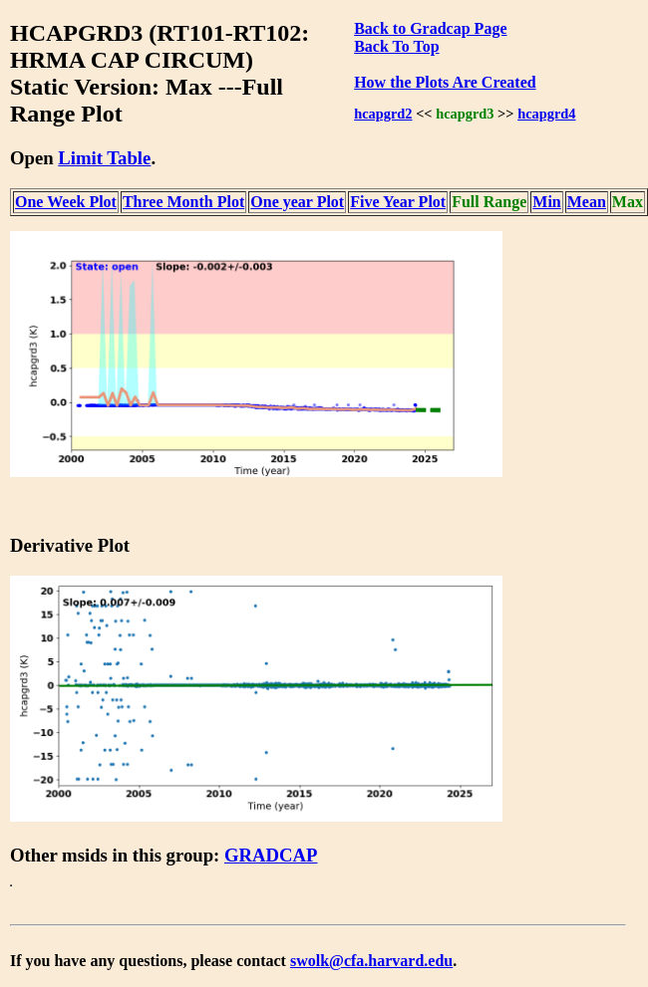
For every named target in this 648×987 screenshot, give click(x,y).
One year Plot (297, 201)
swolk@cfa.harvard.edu (371, 960)
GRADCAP (271, 855)
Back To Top (396, 46)
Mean (586, 201)
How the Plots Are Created (444, 82)
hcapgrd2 (383, 114)
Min (546, 201)
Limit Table (104, 157)
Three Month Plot (183, 201)
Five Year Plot (398, 201)
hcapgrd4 (546, 114)
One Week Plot (66, 201)
